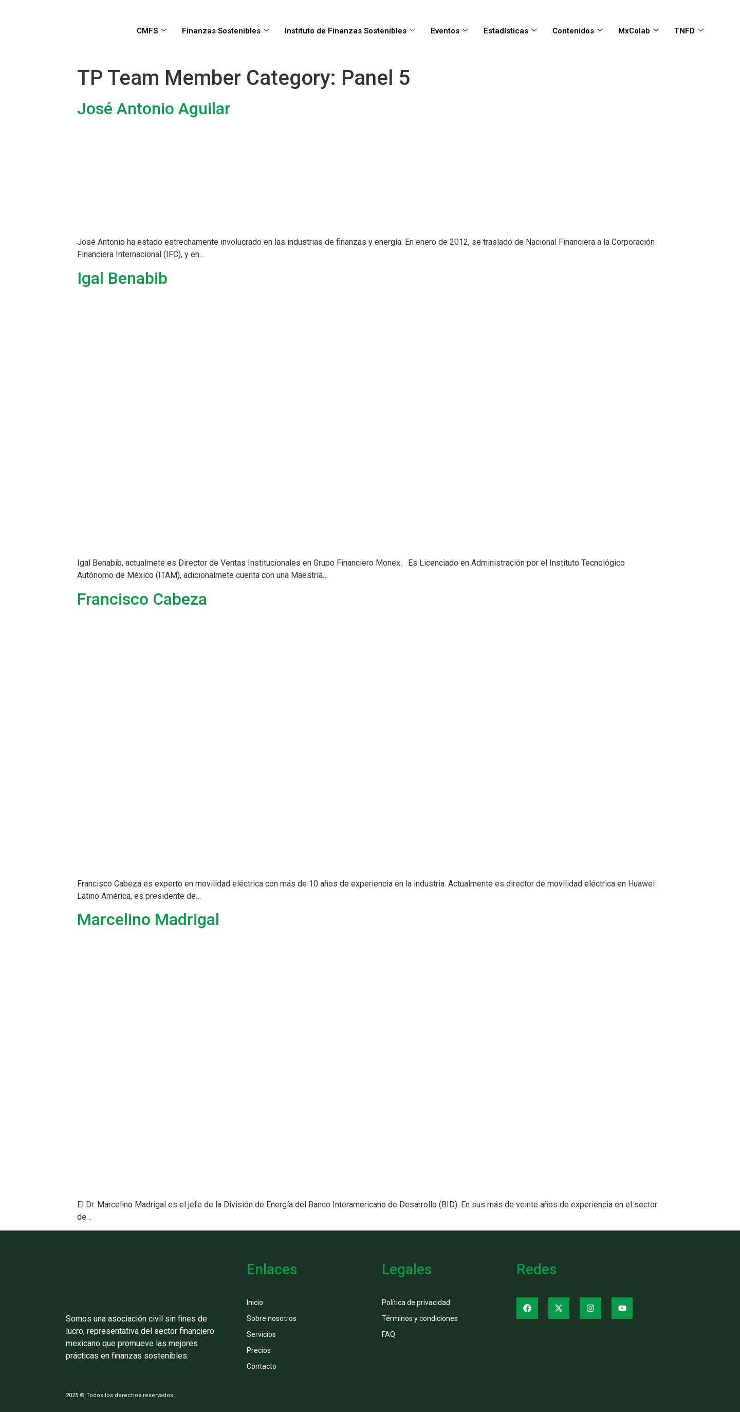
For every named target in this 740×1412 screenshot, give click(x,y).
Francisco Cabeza (142, 599)
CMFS (151, 30)
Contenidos (577, 30)
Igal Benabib (122, 278)
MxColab (638, 30)
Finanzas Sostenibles (225, 30)
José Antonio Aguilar (154, 108)
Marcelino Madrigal (148, 919)
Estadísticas (510, 30)
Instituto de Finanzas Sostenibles (350, 30)
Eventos (449, 30)
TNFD (689, 30)
